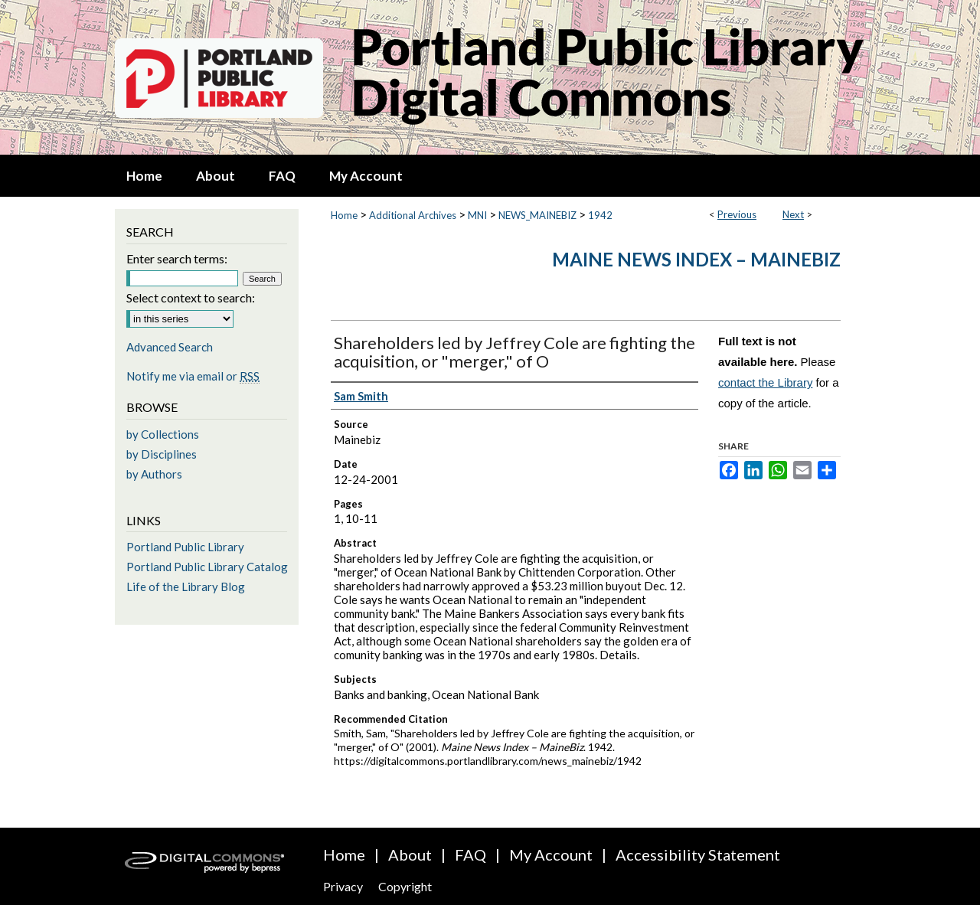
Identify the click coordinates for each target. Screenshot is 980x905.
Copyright (405, 886)
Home (344, 215)
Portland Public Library (185, 547)
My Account (551, 854)
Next (793, 214)
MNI (477, 215)
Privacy (343, 886)
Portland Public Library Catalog (207, 566)
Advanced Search (169, 347)
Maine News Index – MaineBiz (696, 259)
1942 (600, 215)
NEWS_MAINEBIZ (537, 215)
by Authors (154, 474)
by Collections (162, 434)
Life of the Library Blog (185, 586)
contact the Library (765, 382)
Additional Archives (412, 215)
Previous (736, 214)
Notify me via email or (193, 376)
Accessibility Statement (698, 854)
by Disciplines (161, 454)
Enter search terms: (176, 258)
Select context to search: (190, 297)
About (410, 854)
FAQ (470, 854)
